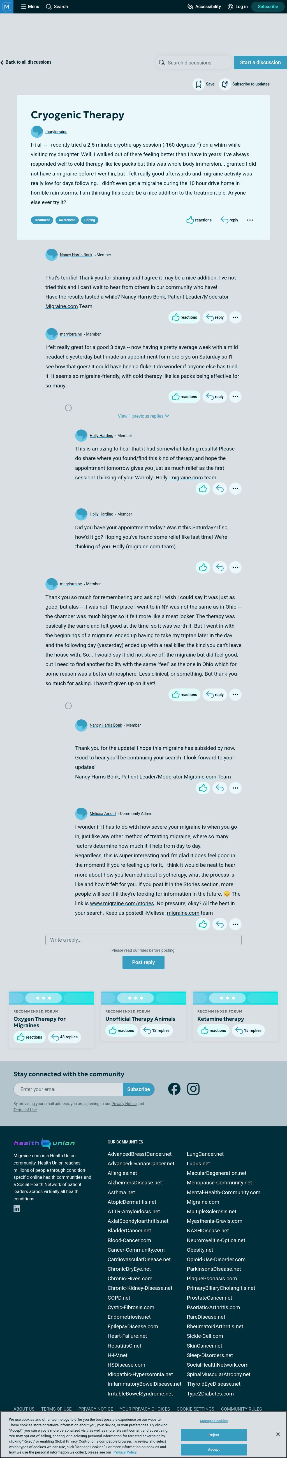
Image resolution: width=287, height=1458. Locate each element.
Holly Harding (101, 435)
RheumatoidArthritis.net (215, 1326)
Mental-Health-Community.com (224, 1192)
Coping (89, 220)
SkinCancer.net (204, 1346)
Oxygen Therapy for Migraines (39, 1022)
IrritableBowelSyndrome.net (140, 1393)
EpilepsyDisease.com (133, 1326)
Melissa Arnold (103, 813)
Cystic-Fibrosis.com (131, 1307)
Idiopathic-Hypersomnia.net (140, 1374)
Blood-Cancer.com (129, 1240)
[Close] (278, 1434)
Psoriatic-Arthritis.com (213, 1307)
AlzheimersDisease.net (135, 1182)
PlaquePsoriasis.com (212, 1278)
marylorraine (56, 132)
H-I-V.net (118, 1355)
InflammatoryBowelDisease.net (145, 1384)
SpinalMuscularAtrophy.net (219, 1374)
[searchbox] (200, 62)
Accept (214, 1449)
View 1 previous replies (143, 416)
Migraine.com (61, 306)
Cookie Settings (195, 1409)
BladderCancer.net (129, 1230)
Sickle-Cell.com (205, 1336)
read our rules (136, 950)
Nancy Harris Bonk (76, 255)
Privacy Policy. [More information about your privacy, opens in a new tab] (125, 1452)
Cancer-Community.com (136, 1250)
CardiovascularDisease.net (139, 1259)
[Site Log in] (237, 6)
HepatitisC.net (124, 1346)
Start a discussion (260, 62)
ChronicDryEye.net (129, 1269)
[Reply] (229, 220)
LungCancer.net (205, 1154)
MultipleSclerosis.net (212, 1211)
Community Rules (241, 1409)
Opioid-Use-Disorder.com (216, 1259)
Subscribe (268, 6)
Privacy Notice (124, 1103)
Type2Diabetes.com (210, 1393)
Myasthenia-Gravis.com (214, 1221)
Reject (214, 1435)
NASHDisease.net (208, 1230)
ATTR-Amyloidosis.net (134, 1211)
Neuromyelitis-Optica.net (216, 1240)
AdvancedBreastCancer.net (140, 1154)
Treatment (42, 220)
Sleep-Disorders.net (210, 1355)
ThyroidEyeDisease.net (214, 1384)
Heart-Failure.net (127, 1336)
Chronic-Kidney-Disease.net (140, 1288)
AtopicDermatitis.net (132, 1202)
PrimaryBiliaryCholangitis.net (221, 1288)
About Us (23, 1409)
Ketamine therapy (220, 1018)
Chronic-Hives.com (130, 1278)
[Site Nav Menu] (30, 6)
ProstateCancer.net (209, 1298)
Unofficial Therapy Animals (140, 1018)
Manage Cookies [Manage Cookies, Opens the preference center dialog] (214, 1421)
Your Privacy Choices (145, 1409)
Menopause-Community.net (219, 1182)
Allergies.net (122, 1173)
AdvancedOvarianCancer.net (141, 1163)
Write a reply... (66, 940)
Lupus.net (198, 1163)
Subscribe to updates (244, 84)
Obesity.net (200, 1250)
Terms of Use (25, 1110)
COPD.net (119, 1298)
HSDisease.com (126, 1365)
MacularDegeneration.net (217, 1173)
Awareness (67, 220)
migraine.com (183, 913)
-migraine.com (186, 477)
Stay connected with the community (68, 1074)
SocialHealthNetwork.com (218, 1365)
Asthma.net (121, 1192)
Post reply (143, 962)
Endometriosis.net (129, 1317)
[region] (143, 1434)
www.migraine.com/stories (122, 903)
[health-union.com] (44, 1142)
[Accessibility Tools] (204, 6)
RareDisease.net (206, 1317)
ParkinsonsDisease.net (214, 1269)
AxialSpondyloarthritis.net (138, 1221)
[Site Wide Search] (57, 6)
